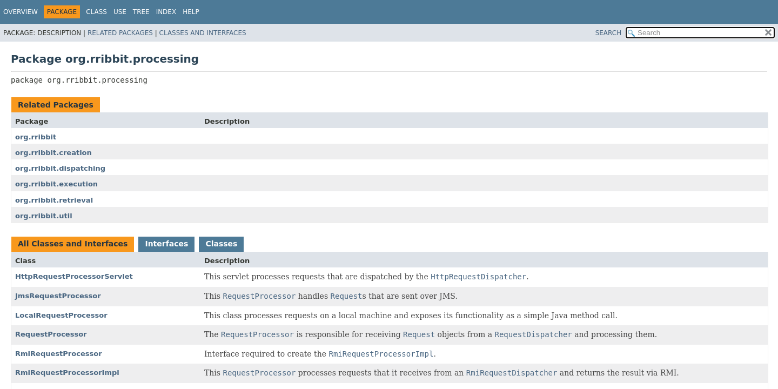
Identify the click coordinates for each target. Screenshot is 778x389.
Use (119, 12)
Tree (141, 12)
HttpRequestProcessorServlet (74, 276)
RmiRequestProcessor (58, 354)
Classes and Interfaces (202, 33)
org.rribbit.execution (56, 184)
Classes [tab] (221, 243)
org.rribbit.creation (53, 153)
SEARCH (608, 33)
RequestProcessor (51, 334)
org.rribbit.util (43, 216)
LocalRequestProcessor (61, 315)
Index (166, 12)
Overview (20, 12)
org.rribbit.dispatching (60, 168)
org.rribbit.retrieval (54, 200)
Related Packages (120, 33)
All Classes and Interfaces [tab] (73, 243)
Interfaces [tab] (166, 243)
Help (191, 12)
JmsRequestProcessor (58, 296)
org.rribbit (35, 137)
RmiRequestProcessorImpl (67, 372)
